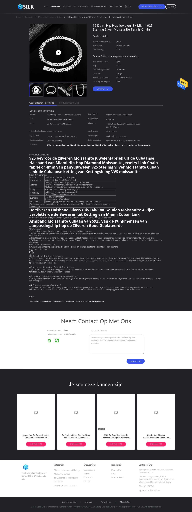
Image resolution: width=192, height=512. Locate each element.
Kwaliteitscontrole (98, 6)
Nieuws (128, 6)
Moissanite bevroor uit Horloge (67, 470)
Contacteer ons (115, 6)
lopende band (117, 477)
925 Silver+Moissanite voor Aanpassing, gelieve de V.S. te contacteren (74, 187)
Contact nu (102, 89)
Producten (56, 6)
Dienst (86, 473)
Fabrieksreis (83, 6)
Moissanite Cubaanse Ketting (41, 301)
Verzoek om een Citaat (152, 6)
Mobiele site (125, 502)
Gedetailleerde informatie (41, 102)
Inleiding (87, 481)
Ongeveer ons (69, 6)
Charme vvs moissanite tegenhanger (90, 301)
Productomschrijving (69, 102)
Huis (46, 6)
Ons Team (87, 477)
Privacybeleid (106, 502)
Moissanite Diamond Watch (65, 485)
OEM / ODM (116, 470)
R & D (113, 473)
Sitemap (88, 502)
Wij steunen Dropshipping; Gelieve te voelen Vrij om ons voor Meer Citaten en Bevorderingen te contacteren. (70, 205)
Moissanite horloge (62, 474)
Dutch (171, 6)
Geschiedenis (89, 470)
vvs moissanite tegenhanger (64, 301)
